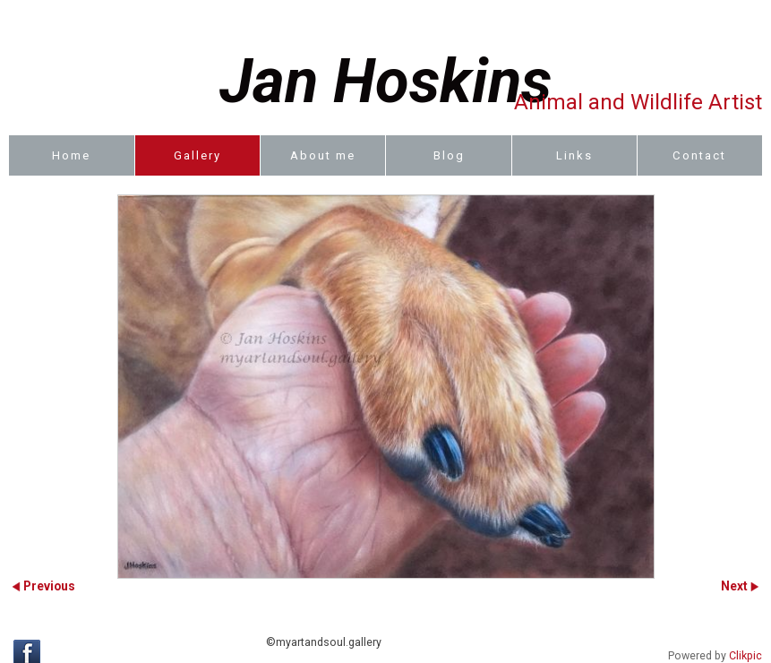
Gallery (197, 155)
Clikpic (745, 656)
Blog (449, 155)
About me (323, 155)
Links (574, 155)
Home (71, 155)
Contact (699, 155)
